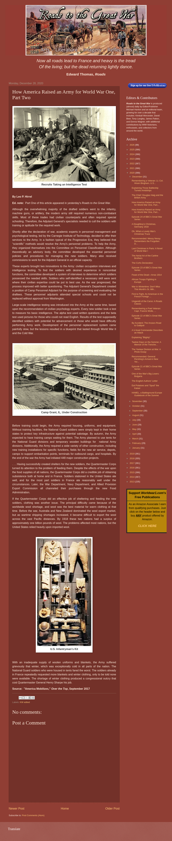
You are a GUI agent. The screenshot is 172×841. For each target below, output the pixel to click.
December (137, 176)
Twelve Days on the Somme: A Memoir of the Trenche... (146, 343)
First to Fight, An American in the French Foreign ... (147, 295)
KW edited (25, 702)
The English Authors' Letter (145, 381)
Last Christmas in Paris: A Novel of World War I (147, 249)
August (136, 415)
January (136, 448)
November (137, 401)
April (134, 434)
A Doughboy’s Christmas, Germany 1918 (144, 225)
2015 (132, 472)
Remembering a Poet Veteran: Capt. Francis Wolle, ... (146, 309)
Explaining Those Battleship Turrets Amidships (145, 189)
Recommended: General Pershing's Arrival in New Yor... (145, 359)
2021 (132, 168)
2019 (132, 453)
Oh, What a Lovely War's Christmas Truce (144, 232)
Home (65, 808)
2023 (132, 159)
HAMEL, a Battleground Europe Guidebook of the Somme (147, 393)
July (134, 420)
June (135, 424)
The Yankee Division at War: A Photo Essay (146, 350)
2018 (132, 458)
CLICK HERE (147, 526)
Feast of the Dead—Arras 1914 (147, 275)
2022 (132, 163)
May (134, 429)
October (136, 406)
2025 (132, 149)
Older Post (112, 808)
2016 (132, 467)
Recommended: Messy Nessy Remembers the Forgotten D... (146, 241)
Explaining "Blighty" (141, 337)
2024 (132, 154)
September (137, 410)
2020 (132, 172)
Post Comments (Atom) (33, 815)
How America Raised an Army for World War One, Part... (146, 203)
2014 (132, 477)
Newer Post (16, 808)
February (136, 443)
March (135, 438)
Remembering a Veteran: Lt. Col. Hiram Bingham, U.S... (147, 181)
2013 (132, 481)
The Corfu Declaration (142, 263)
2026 (132, 145)
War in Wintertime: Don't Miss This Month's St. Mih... (146, 287)
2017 (132, 463)
